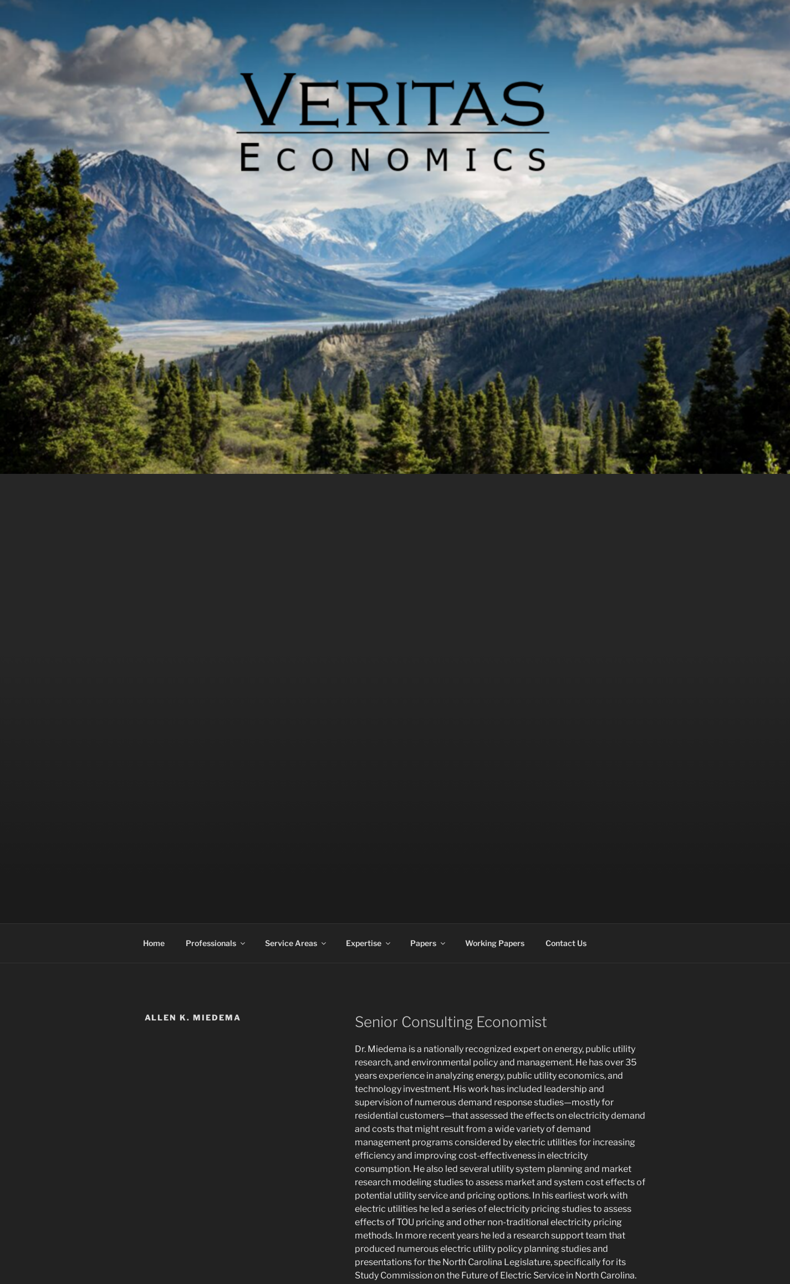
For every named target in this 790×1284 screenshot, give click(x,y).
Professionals (216, 943)
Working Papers (494, 943)
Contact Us (566, 943)
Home (154, 943)
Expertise (369, 943)
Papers (428, 943)
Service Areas (296, 943)
